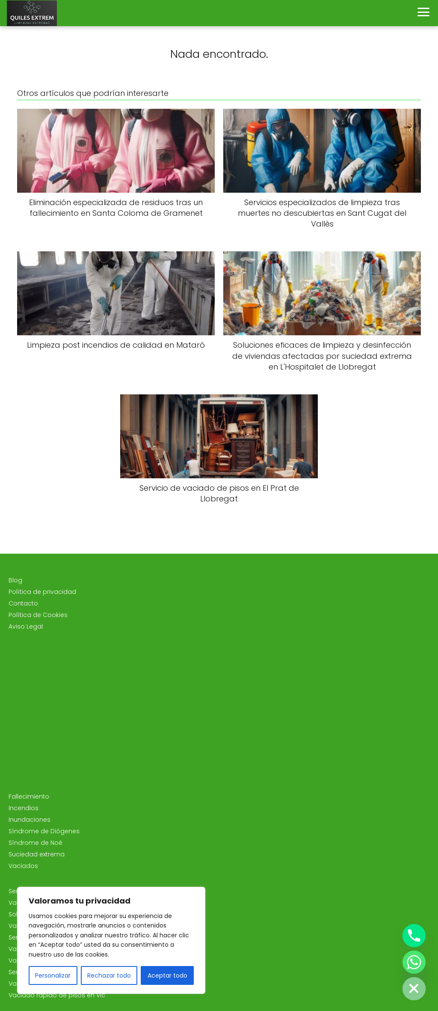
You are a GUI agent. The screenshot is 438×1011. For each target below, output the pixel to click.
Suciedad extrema (37, 854)
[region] (111, 940)
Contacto (23, 603)
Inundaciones (29, 819)
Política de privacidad (42, 592)
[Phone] (414, 935)
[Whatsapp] (414, 962)
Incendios (23, 808)
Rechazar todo (109, 975)
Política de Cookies (38, 615)
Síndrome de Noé (35, 842)
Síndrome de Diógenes (44, 831)
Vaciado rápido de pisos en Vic (57, 995)
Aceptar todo (167, 975)
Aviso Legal (26, 626)
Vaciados (23, 866)
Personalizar (53, 975)
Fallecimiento (29, 796)
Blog (15, 580)
